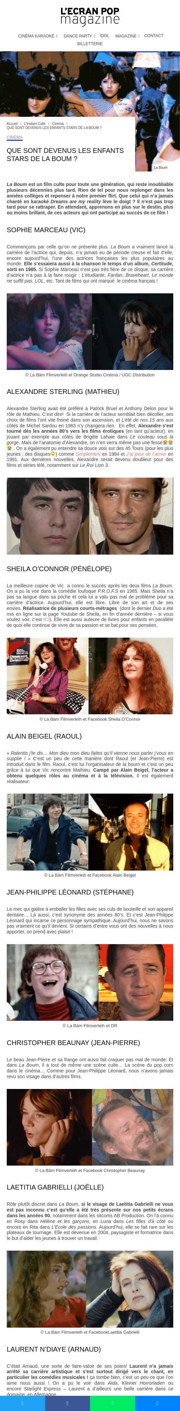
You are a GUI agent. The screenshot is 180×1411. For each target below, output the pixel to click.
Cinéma (15, 137)
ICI (46, 619)
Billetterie (89, 44)
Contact (153, 35)
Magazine (126, 36)
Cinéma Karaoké (36, 36)
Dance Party (78, 36)
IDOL (104, 35)
